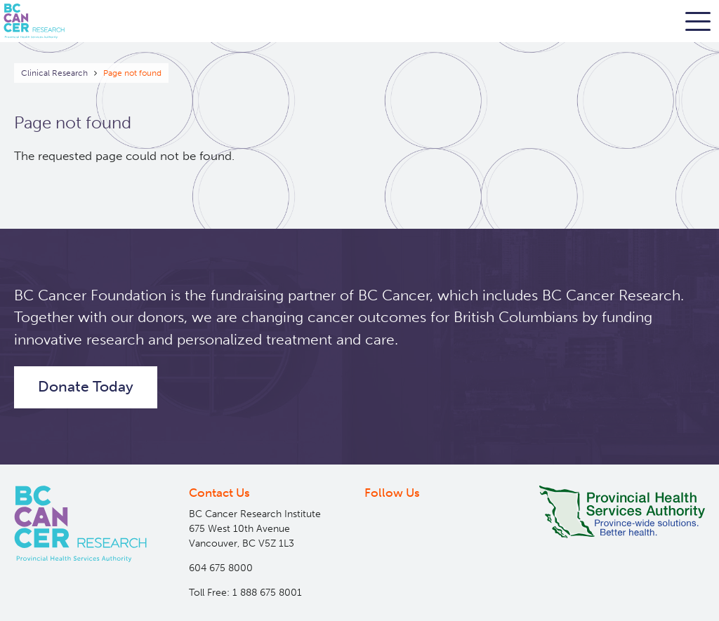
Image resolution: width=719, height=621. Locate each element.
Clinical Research (54, 73)
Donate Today (85, 387)
